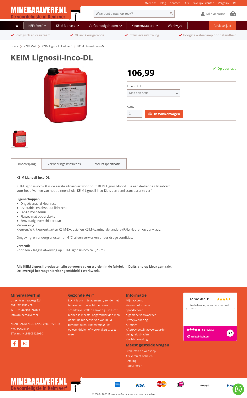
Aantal (131, 106)
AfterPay (131, 325)
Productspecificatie (107, 164)
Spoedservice (134, 310)
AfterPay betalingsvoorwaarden (146, 329)
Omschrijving (26, 164)
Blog (163, 3)
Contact (175, 3)
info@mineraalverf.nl (24, 315)
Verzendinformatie (138, 305)
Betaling (131, 361)
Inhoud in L (134, 86)
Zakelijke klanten (203, 3)
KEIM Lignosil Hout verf (57, 46)
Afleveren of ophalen (139, 356)
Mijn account (134, 300)
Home (14, 46)
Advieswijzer (223, 26)
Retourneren (134, 365)
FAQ (186, 3)
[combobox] (131, 14)
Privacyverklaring (137, 320)
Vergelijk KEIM (227, 3)
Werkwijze (175, 26)
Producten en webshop (141, 351)
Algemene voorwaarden (141, 315)
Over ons (150, 3)
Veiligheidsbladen (137, 334)
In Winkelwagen (164, 114)
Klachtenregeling (137, 339)
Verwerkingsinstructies (64, 164)
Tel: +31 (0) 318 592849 (25, 310)
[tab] (26, 164)
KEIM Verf (30, 46)
